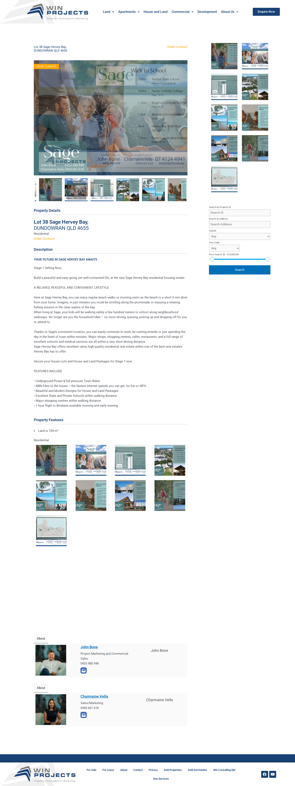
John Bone (89, 647)
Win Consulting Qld (224, 769)
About (123, 769)
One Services (161, 778)
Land (108, 12)
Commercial (182, 12)
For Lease (108, 769)
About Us (229, 12)
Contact (138, 769)
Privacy (153, 769)
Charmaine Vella (94, 696)
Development (207, 12)
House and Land (155, 12)
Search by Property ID (220, 207)
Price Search (224, 254)
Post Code (214, 242)
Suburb (212, 230)
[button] (108, 12)
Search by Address (218, 219)
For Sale (91, 769)
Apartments (128, 12)
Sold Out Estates (197, 769)
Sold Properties (173, 769)
